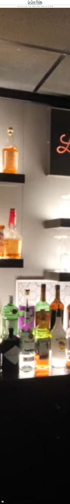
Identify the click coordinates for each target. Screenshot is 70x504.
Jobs (46, 6)
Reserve (34, 6)
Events (29, 6)
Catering (42, 6)
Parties (38, 6)
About (19, 6)
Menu (22, 6)
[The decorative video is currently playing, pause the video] (2, 501)
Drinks (26, 6)
